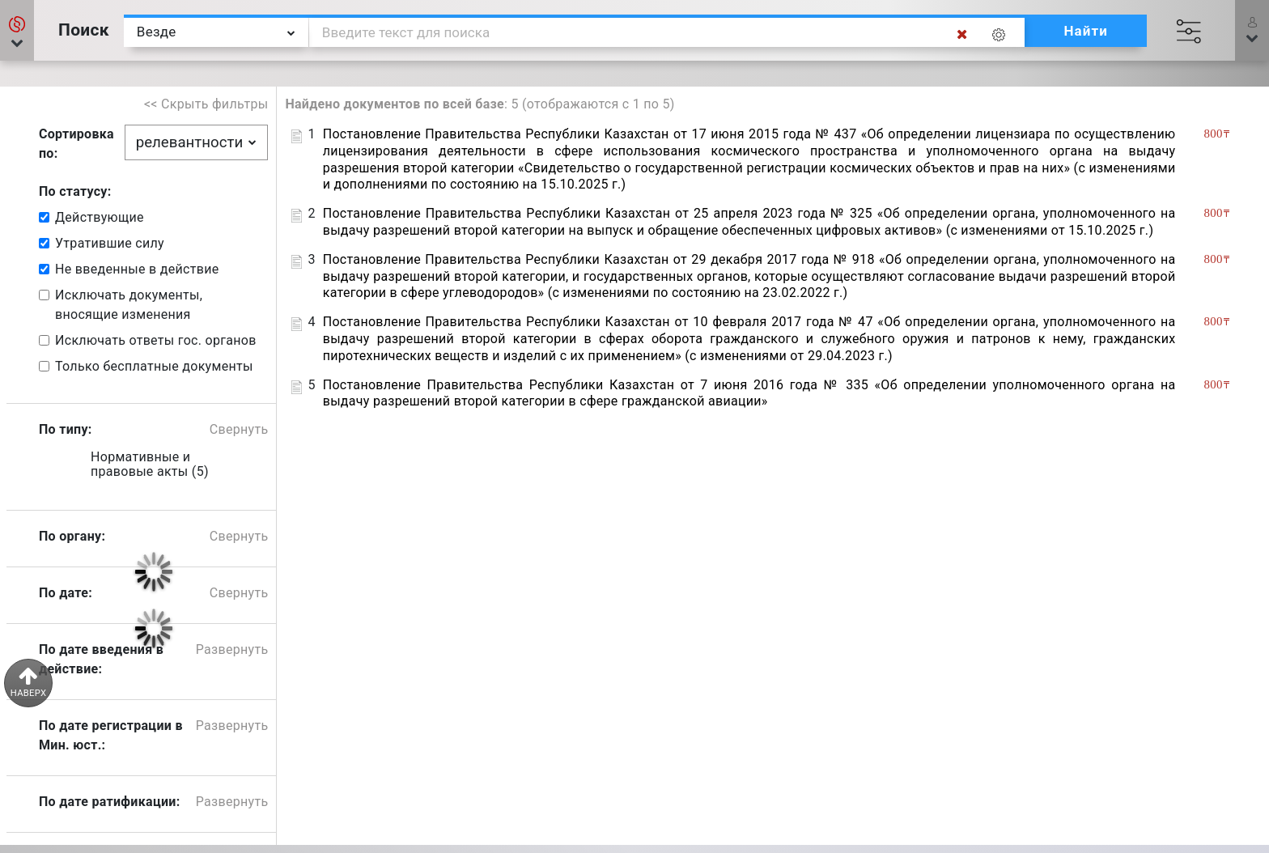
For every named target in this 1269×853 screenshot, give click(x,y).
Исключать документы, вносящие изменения (128, 304)
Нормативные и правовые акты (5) (150, 464)
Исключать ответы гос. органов (156, 340)
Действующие (99, 217)
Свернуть (239, 429)
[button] (17, 30)
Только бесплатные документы (154, 366)
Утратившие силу (109, 243)
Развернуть (232, 649)
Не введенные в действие (137, 269)
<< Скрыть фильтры (206, 104)
